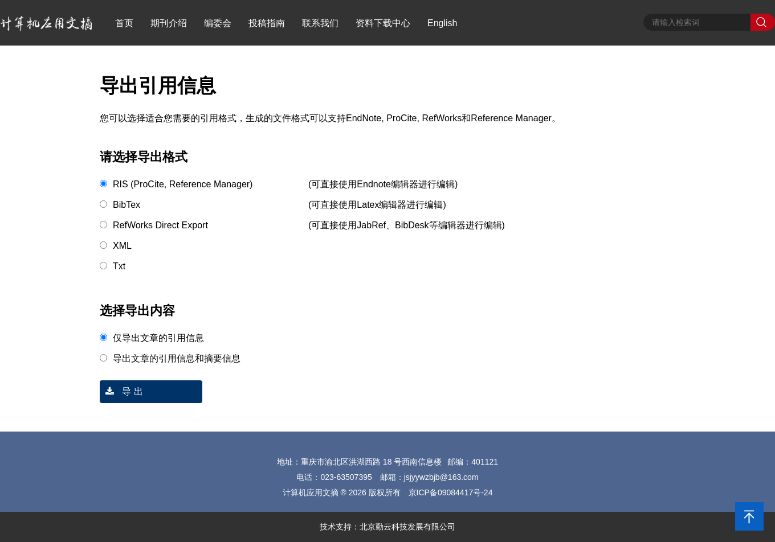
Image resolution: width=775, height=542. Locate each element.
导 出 (121, 391)
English (442, 23)
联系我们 (320, 23)
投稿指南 (266, 23)
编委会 (217, 23)
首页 (124, 23)
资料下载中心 (383, 23)
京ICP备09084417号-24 (451, 492)
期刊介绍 (168, 23)
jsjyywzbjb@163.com (441, 477)
